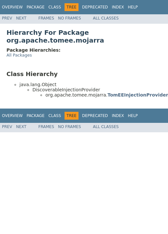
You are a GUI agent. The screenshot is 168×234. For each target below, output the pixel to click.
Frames (46, 18)
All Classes (106, 18)
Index (118, 7)
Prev (7, 18)
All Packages (19, 55)
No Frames (69, 18)
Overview (12, 7)
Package (35, 7)
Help (133, 7)
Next (21, 18)
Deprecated (95, 7)
